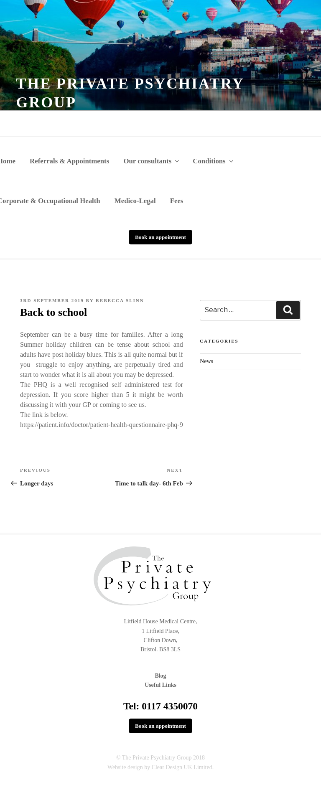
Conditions (213, 161)
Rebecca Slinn (120, 300)
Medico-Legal (135, 201)
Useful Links (160, 685)
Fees (176, 201)
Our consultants (152, 161)
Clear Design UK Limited (182, 767)
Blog (160, 676)
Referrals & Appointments (69, 161)
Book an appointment (160, 237)
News (206, 361)
